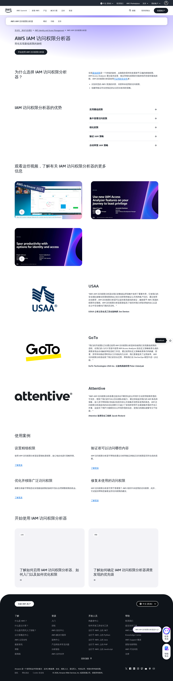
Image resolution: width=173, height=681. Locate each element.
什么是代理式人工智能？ (25, 630)
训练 (54, 625)
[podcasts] (150, 669)
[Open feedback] (170, 340)
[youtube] (146, 669)
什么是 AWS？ (21, 621)
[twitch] (142, 669)
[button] (35, 10)
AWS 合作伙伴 (58, 654)
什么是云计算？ (21, 625)
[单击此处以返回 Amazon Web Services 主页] (8, 12)
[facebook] (130, 669)
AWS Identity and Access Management (49, 30)
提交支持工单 (131, 625)
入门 (54, 621)
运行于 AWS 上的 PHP (98, 644)
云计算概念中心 (21, 635)
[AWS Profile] (166, 3)
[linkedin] (134, 669)
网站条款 (25, 673)
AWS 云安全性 (21, 639)
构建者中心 (93, 621)
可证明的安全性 (121, 79)
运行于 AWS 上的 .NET (98, 630)
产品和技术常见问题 (60, 644)
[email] (154, 669)
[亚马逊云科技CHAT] (166, 631)
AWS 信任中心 (58, 630)
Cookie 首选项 (38, 673)
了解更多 (19, 465)
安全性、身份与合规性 (23, 30)
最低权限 (96, 73)
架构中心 (55, 639)
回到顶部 (86, 658)
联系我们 (129, 621)
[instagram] (138, 669)
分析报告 (55, 649)
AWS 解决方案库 (59, 635)
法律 (127, 654)
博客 (17, 649)
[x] (126, 669)
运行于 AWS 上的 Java (98, 639)
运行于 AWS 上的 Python (99, 635)
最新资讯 (19, 644)
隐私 (16, 673)
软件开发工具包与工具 (98, 625)
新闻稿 (18, 654)
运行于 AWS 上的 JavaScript (101, 649)
